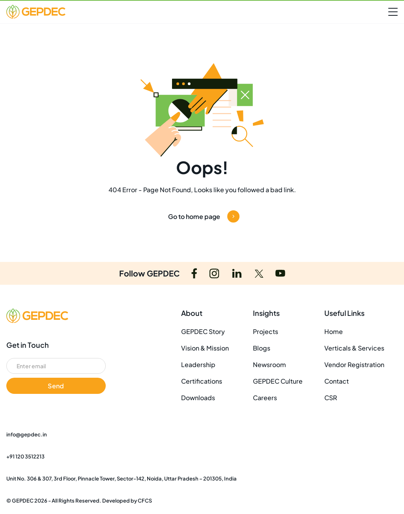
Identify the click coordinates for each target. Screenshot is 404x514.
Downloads (198, 397)
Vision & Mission (205, 348)
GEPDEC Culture (278, 381)
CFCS (145, 500)
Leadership (198, 364)
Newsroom (269, 364)
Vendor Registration (354, 364)
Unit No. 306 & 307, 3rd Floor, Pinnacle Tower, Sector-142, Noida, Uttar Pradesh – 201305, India (121, 478)
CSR (330, 397)
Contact (336, 381)
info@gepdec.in (26, 434)
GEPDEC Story (203, 331)
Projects (265, 331)
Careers (265, 397)
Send (56, 386)
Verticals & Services (354, 348)
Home (333, 331)
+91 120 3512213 (25, 456)
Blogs (261, 348)
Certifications (201, 381)
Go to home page (203, 216)
